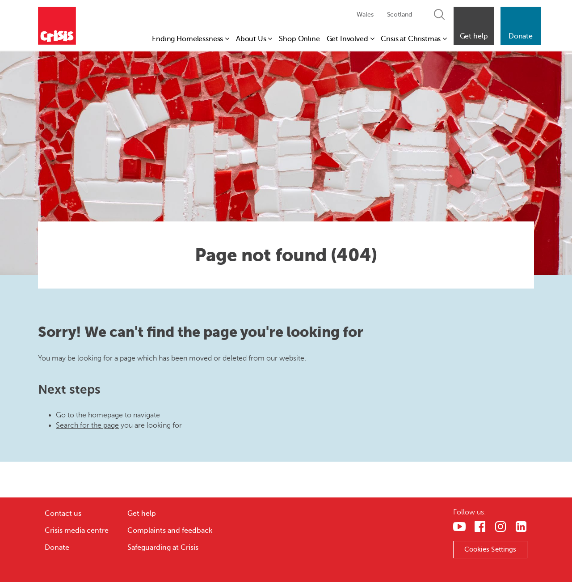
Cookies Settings (490, 549)
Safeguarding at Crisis (162, 548)
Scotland (399, 14)
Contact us (63, 514)
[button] (474, 26)
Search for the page (87, 425)
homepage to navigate (124, 415)
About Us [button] (254, 39)
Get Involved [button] (350, 39)
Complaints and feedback (169, 531)
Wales (365, 14)
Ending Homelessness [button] (190, 39)
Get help (141, 514)
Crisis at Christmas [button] (414, 39)
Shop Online (299, 39)
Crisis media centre (77, 531)
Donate (57, 548)
